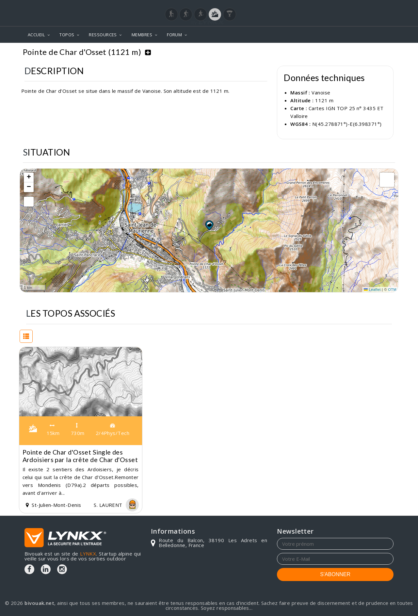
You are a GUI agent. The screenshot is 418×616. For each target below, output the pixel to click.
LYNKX (88, 553)
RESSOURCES (103, 35)
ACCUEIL (36, 35)
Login (361, 6)
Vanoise (313, 47)
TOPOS (66, 35)
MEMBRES (142, 35)
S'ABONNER (335, 574)
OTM (392, 289)
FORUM (174, 35)
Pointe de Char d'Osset (362, 47)
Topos (287, 47)
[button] (209, 225)
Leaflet (372, 289)
